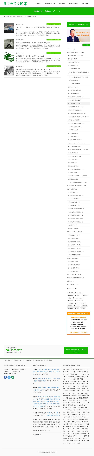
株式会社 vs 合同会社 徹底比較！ (75, 231)
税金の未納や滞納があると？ (75, 110)
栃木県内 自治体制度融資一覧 (75, 215)
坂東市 (46, 371)
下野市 (44, 381)
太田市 (48, 387)
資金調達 (85, 305)
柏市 (57, 413)
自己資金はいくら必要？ (74, 120)
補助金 (70, 305)
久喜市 (52, 399)
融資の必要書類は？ (73, 152)
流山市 (48, 415)
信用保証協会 (79, 292)
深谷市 (56, 399)
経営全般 (71, 303)
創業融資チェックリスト (74, 65)
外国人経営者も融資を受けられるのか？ (78, 149)
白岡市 (41, 406)
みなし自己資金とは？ (73, 133)
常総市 (41, 371)
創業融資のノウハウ (19, 360)
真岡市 (40, 381)
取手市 (54, 369)
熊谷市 (47, 399)
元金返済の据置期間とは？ (74, 83)
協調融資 (78, 295)
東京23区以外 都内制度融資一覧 (76, 208)
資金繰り (77, 305)
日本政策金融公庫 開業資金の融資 (75, 52)
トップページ (8, 360)
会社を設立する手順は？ (74, 238)
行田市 (35, 403)
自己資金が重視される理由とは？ (76, 123)
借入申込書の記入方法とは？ (75, 156)
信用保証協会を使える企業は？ (76, 195)
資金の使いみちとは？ (73, 136)
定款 (70, 298)
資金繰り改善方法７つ (73, 271)
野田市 (53, 415)
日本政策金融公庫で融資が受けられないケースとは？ (35, 69)
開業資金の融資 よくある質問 (75, 55)
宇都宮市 (40, 378)
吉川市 (44, 403)
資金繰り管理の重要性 (72, 258)
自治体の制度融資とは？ (74, 199)
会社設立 (71, 292)
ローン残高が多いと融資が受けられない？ (78, 116)
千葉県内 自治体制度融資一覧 (75, 218)
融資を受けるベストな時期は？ (76, 97)
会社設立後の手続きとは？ (74, 254)
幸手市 (46, 406)
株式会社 (71, 300)
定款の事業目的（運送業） (74, 245)
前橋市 (40, 387)
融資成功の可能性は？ (73, 166)
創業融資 (71, 295)
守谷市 (37, 371)
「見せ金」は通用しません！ (75, 126)
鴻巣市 (38, 401)
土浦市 (50, 369)
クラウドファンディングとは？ (75, 274)
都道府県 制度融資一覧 (74, 202)
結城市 (50, 371)
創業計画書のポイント (73, 159)
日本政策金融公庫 (78, 298)
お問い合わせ (49, 360)
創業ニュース (70, 281)
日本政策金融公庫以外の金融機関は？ (77, 175)
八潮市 (57, 401)
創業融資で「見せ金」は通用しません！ (30, 56)
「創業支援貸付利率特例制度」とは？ (77, 182)
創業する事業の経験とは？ (74, 139)
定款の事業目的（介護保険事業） (76, 251)
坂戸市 (47, 401)
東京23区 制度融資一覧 (74, 205)
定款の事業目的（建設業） (74, 241)
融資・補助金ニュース (72, 284)
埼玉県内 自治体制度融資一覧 (75, 212)
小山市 (45, 378)
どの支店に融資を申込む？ (74, 100)
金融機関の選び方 (72, 225)
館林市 (37, 390)
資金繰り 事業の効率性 (74, 268)
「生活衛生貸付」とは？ (74, 80)
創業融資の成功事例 (73, 179)
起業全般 (71, 308)
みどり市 (42, 390)
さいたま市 (41, 396)
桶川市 (40, 403)
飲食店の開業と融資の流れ (74, 90)
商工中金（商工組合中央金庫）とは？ (76, 185)
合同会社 (86, 295)
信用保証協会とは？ (73, 192)
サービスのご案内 (39, 360)
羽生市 (37, 406)
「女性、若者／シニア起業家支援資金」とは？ (78, 72)
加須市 (43, 401)
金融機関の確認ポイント (74, 228)
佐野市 (59, 378)
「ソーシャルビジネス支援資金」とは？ (78, 77)
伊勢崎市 (53, 387)
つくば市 (40, 369)
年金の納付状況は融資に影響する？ (77, 113)
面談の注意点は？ (72, 162)
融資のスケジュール (73, 87)
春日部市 (37, 399)
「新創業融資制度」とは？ (74, 68)
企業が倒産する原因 (73, 261)
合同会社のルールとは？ (74, 235)
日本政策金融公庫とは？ (74, 62)
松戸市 (48, 413)
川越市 (51, 396)
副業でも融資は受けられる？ (75, 146)
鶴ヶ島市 (49, 403)
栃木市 (50, 378)
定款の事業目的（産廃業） (74, 248)
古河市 (45, 369)
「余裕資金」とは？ (73, 129)
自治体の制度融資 (80, 303)
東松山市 (52, 401)
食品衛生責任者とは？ (73, 93)
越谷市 (55, 396)
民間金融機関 (79, 300)
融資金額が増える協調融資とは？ (76, 169)
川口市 (46, 396)
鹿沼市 (35, 381)
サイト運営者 (29, 360)
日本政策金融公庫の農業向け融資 (75, 277)
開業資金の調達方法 (73, 59)
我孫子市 (58, 415)
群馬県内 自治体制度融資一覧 (75, 222)
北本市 (54, 403)
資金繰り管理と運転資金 (74, 264)
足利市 (54, 378)
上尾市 (43, 399)
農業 (77, 308)
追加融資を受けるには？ (74, 172)
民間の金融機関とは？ (72, 189)
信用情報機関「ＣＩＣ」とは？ (76, 106)
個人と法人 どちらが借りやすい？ (76, 143)
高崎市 (44, 387)
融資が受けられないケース (54, 24)
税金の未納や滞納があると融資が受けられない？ (33, 43)
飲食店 (83, 308)
